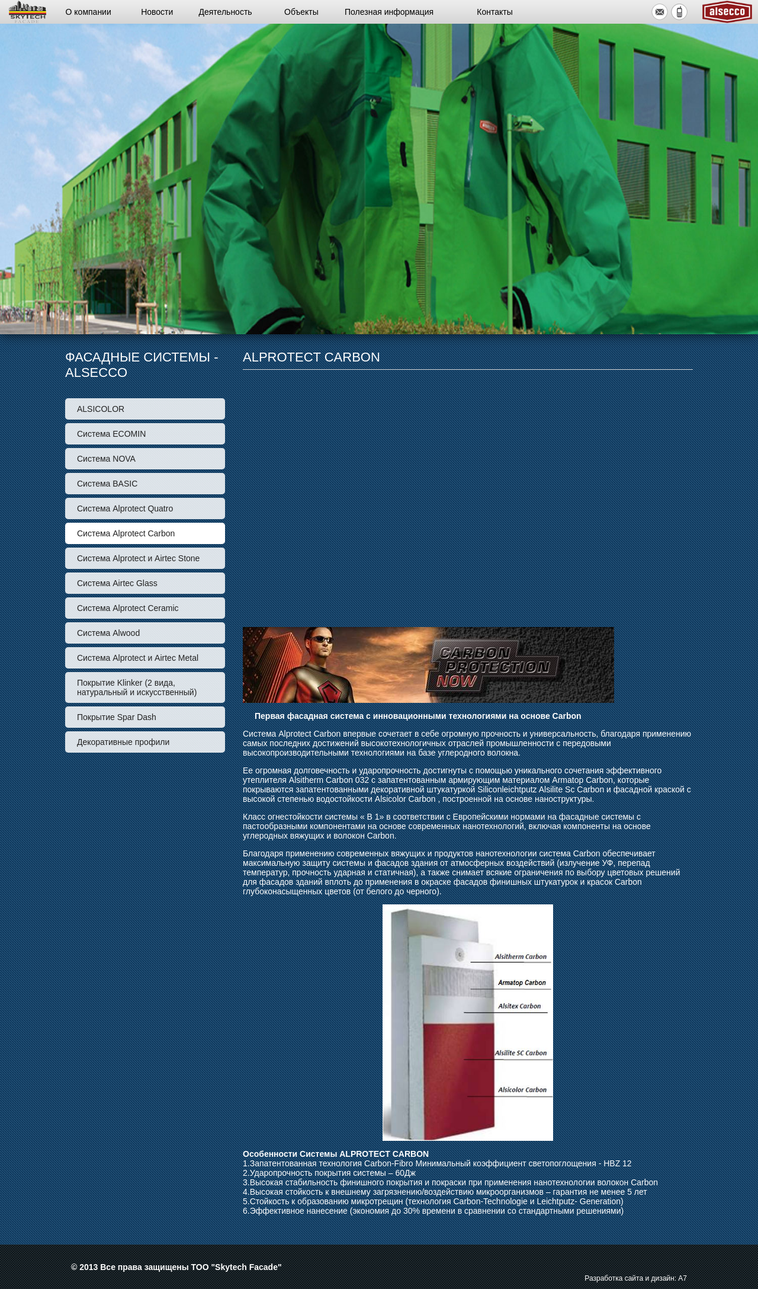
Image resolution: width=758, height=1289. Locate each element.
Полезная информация (389, 12)
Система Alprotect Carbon (126, 533)
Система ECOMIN (111, 434)
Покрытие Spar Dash (116, 717)
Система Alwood (108, 633)
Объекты (301, 12)
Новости (157, 12)
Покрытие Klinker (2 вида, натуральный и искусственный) (137, 687)
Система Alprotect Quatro (125, 508)
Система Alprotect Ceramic (128, 608)
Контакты (494, 12)
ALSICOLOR (100, 409)
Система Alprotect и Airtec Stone (138, 558)
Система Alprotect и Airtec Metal (137, 658)
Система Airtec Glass (117, 583)
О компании (88, 12)
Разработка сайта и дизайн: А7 (635, 1278)
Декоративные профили (123, 742)
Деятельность (225, 12)
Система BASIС (107, 483)
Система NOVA (106, 458)
